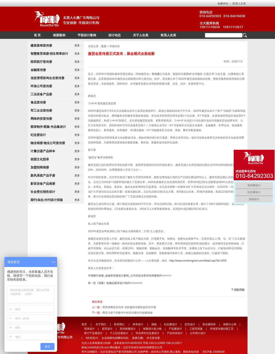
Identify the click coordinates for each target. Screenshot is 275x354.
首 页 (37, 35)
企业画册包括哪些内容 (115, 338)
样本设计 (138, 324)
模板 (154, 324)
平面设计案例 (87, 35)
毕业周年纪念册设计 (147, 333)
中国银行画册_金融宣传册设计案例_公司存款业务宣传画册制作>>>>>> (129, 275)
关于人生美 (140, 35)
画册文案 (137, 338)
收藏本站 (223, 3)
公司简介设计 (198, 333)
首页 (103, 46)
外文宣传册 (153, 338)
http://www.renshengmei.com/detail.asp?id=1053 (198, 260)
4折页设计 (92, 338)
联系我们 (119, 324)
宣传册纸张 (209, 324)
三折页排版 (196, 328)
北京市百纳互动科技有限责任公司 (142, 347)
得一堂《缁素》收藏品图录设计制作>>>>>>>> (115, 283)
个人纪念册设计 (119, 333)
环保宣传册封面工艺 (222, 328)
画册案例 (59, 35)
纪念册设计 (170, 324)
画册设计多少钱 (152, 328)
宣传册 (156, 74)
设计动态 (114, 35)
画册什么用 (229, 324)
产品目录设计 (175, 333)
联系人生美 (239, 3)
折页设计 (190, 324)
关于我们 (101, 324)
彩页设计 (107, 328)
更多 (78, 45)
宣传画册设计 (128, 328)
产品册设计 (175, 328)
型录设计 (89, 328)
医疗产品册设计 (93, 333)
